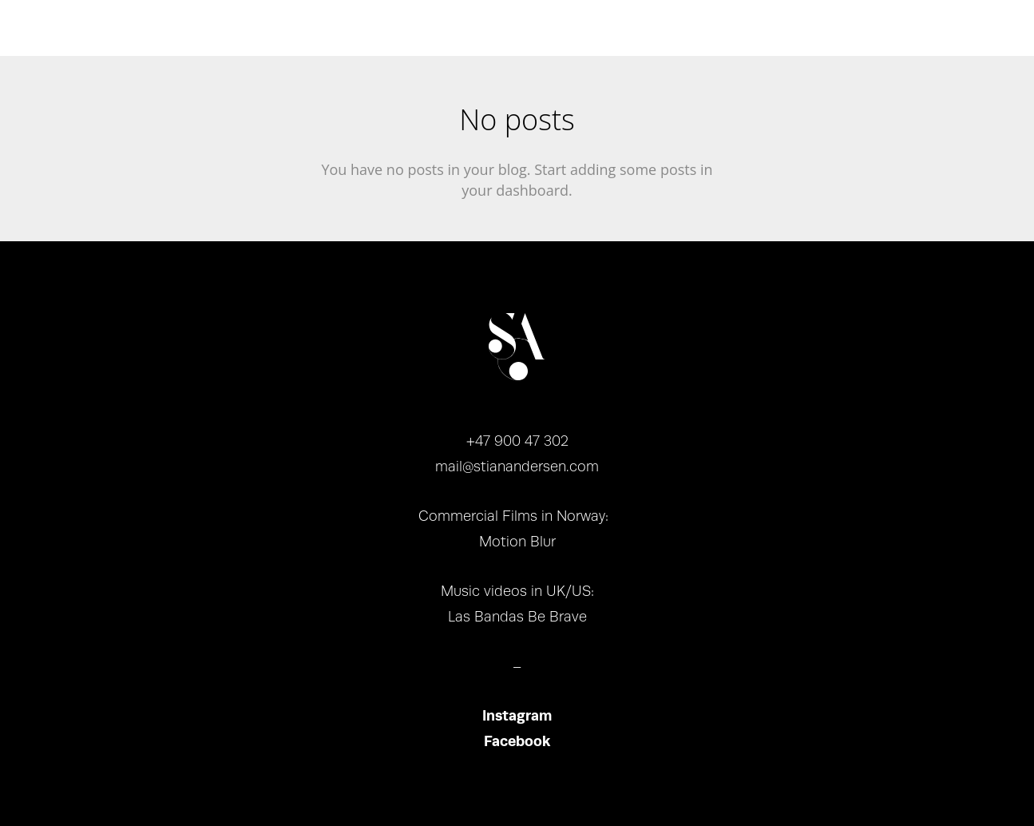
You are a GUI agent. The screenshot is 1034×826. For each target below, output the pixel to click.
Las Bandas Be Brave (517, 616)
